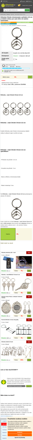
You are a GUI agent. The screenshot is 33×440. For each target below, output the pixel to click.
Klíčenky (8, 14)
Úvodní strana (4, 1)
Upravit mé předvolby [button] (20, 437)
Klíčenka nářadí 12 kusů (7, 341)
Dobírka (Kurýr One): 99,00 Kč (10, 82)
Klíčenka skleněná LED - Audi (8, 252)
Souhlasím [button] (19, 432)
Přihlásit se (29, 1)
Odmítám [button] (20, 435)
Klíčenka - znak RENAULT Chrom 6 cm (10, 274)
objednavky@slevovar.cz (6, 416)
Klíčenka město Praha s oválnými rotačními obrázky (11, 297)
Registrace (23, 1)
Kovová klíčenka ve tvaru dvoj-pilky (9, 319)
